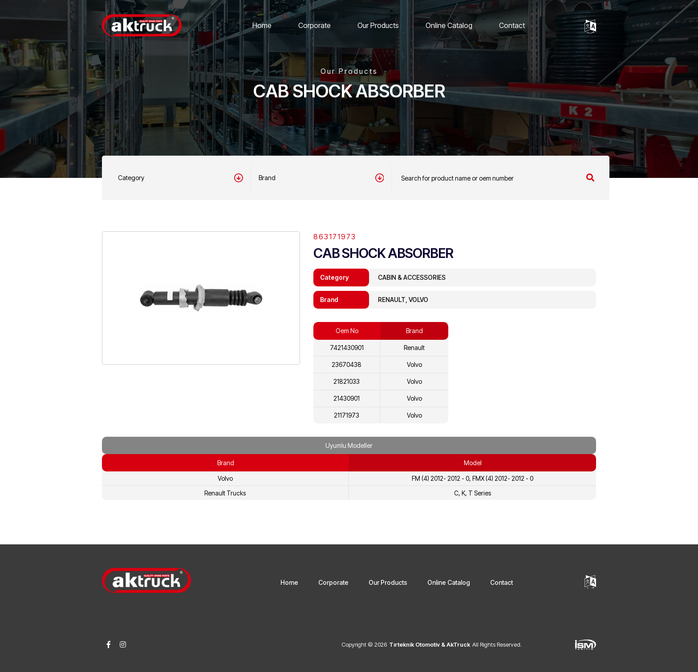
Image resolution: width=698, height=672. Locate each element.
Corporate (314, 25)
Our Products (378, 25)
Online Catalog (449, 25)
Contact (512, 25)
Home (262, 25)
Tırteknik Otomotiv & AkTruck (429, 644)
